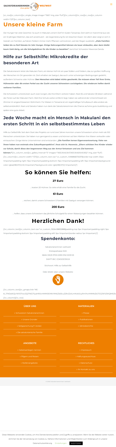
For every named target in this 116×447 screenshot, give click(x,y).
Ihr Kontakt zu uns (86, 369)
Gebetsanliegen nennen (30, 350)
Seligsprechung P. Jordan (30, 326)
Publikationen (86, 319)
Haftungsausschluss (86, 356)
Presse (86, 313)
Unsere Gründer (30, 319)
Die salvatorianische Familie (29, 332)
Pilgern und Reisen (30, 356)
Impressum (86, 350)
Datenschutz (86, 363)
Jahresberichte (86, 326)
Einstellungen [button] (61, 443)
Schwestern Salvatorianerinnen (30, 313)
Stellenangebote (30, 363)
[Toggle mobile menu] (111, 4)
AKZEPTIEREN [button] (76, 443)
